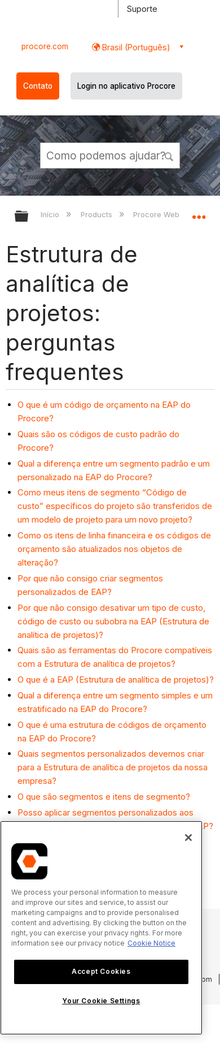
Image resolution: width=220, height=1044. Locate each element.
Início (51, 214)
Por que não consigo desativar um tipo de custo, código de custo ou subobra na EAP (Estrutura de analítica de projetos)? (113, 621)
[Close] (188, 837)
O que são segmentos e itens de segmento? (103, 796)
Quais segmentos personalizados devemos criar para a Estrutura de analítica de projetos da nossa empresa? (112, 767)
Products (98, 214)
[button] (169, 155)
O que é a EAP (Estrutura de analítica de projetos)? (115, 679)
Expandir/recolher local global (198, 213)
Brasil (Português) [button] (135, 47)
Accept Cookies (101, 971)
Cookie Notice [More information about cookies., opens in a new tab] (151, 943)
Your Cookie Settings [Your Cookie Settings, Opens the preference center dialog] (101, 1000)
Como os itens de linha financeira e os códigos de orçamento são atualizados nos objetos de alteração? (114, 549)
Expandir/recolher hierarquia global (28, 217)
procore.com (44, 46)
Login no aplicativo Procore (126, 85)
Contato (37, 85)
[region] (101, 928)
